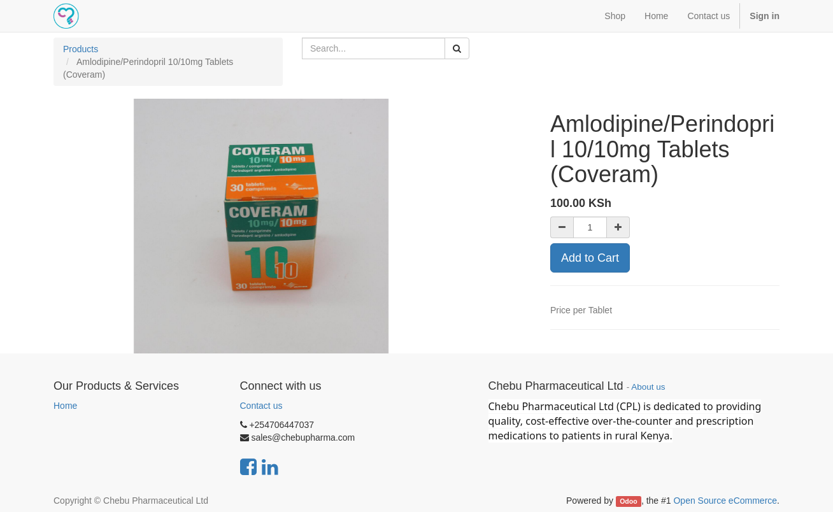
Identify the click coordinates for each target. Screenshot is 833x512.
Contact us (261, 406)
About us (648, 387)
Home (65, 406)
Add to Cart (590, 258)
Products (80, 49)
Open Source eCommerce (725, 500)
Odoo (628, 501)
